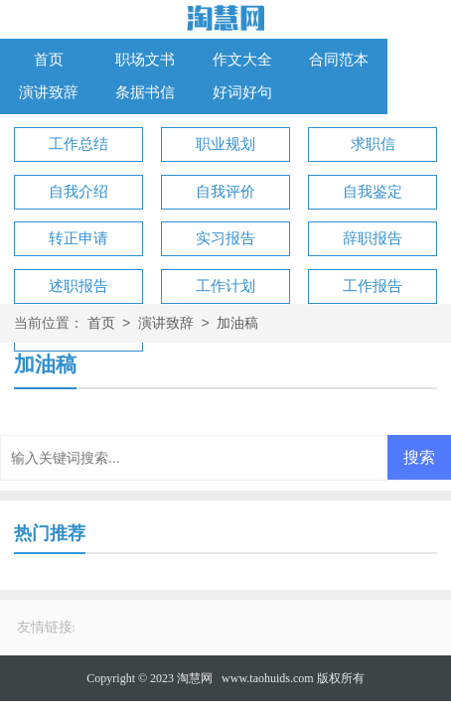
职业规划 (225, 144)
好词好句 (242, 92)
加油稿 (237, 324)
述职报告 (78, 286)
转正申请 (78, 238)
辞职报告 (372, 238)
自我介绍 (78, 192)
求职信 (373, 144)
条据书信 (145, 92)
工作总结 (78, 144)
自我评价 (225, 192)
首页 (49, 60)
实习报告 (225, 238)
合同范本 (339, 60)
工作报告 (372, 286)
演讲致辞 (48, 92)
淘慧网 (195, 678)
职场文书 (145, 60)
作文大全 (242, 60)
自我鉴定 (372, 192)
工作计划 (225, 286)
